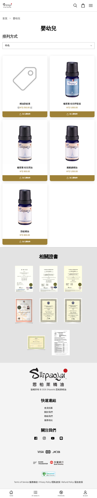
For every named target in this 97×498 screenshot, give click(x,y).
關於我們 (48, 412)
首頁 (4, 18)
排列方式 (9, 36)
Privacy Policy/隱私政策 (49, 482)
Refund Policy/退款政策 (72, 482)
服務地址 (48, 420)
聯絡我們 (48, 416)
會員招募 (48, 408)
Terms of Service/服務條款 (26, 482)
